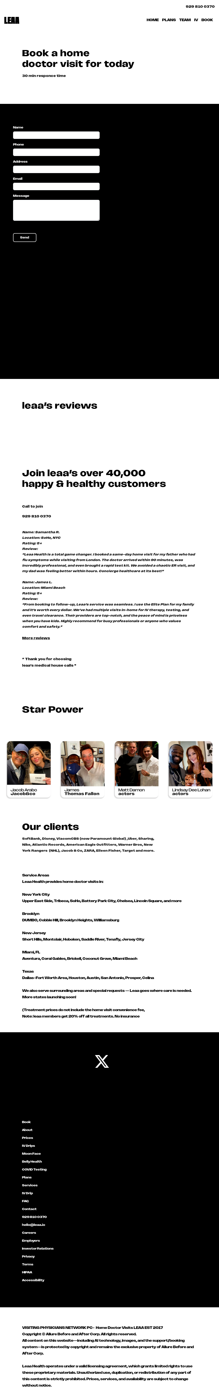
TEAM (185, 20)
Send (24, 237)
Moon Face (31, 1154)
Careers (29, 1233)
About (27, 1130)
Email (17, 179)
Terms (27, 1264)
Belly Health (32, 1161)
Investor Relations (38, 1248)
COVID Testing (34, 1169)
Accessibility (33, 1280)
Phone (18, 144)
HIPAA (27, 1272)
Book (26, 1122)
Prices (27, 1138)
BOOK (207, 20)
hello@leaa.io (33, 1225)
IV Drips (28, 1146)
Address (20, 161)
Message (21, 196)
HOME (153, 20)
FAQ (25, 1201)
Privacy (28, 1256)
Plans (27, 1177)
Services (30, 1185)
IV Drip (27, 1193)
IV (196, 20)
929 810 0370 (200, 6)
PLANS (169, 20)
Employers (31, 1241)
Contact (29, 1209)
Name (18, 127)
